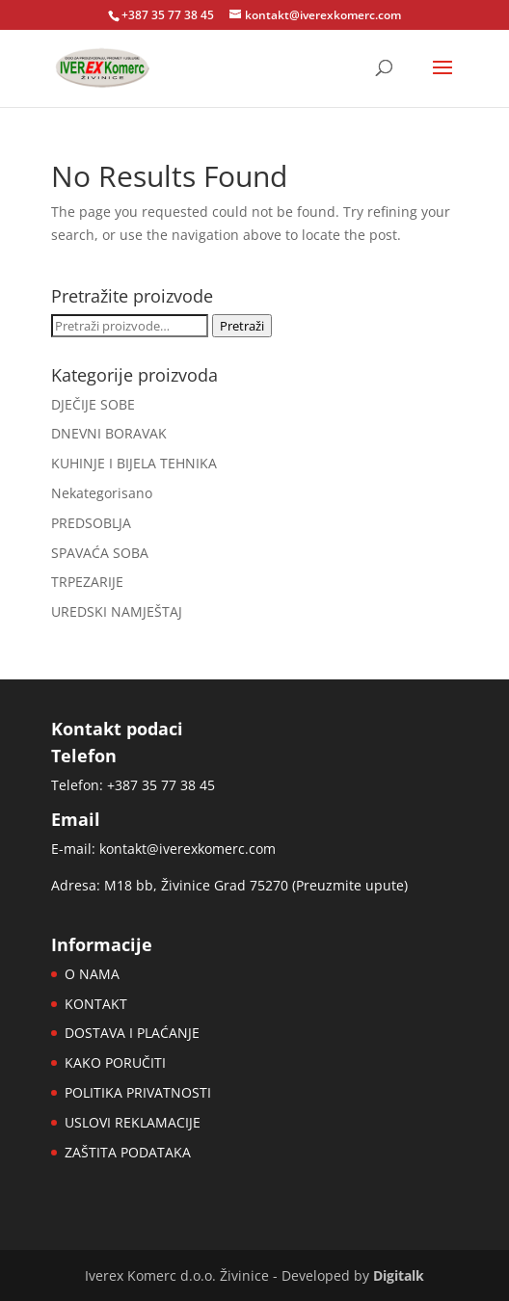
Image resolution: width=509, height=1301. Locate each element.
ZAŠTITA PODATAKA (128, 1152)
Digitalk (398, 1275)
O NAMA (92, 974)
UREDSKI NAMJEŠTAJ (116, 611)
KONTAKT (96, 1004)
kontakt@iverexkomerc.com (187, 848)
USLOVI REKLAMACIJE (133, 1122)
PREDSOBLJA (91, 523)
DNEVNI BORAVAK (109, 433)
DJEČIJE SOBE (93, 404)
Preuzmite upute (350, 885)
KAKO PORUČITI (115, 1062)
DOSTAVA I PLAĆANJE (132, 1032)
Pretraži (242, 325)
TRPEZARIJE (87, 581)
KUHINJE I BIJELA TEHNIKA (134, 463)
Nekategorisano (101, 493)
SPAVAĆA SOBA (99, 553)
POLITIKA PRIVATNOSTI (138, 1092)
